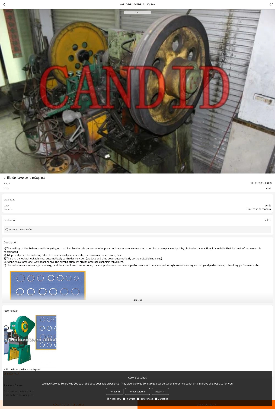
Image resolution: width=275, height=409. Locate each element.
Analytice (129, 399)
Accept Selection (137, 391)
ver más (137, 300)
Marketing (161, 399)
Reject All (160, 391)
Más (267, 220)
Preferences (145, 399)
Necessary (114, 399)
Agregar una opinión (20, 229)
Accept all (115, 391)
